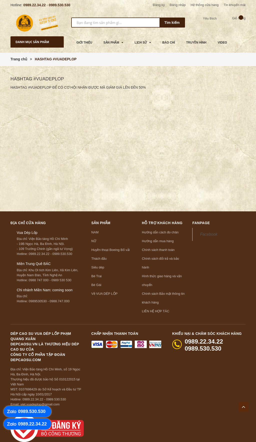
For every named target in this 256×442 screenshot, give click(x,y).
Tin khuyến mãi (235, 5)
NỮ (93, 241)
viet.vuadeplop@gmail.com (40, 404)
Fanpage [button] (201, 223)
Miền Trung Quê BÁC (34, 264)
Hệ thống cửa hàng (204, 5)
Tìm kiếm (172, 23)
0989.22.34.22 (34, 5)
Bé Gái (96, 285)
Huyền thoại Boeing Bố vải (110, 250)
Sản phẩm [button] (100, 223)
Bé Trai (96, 276)
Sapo (190, 435)
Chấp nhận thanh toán (114, 334)
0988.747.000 (60, 301)
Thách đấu (98, 258)
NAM (94, 232)
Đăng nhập (178, 5)
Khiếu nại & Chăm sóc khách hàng (207, 334)
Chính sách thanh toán (158, 250)
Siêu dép (97, 267)
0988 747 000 (39, 280)
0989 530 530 (62, 280)
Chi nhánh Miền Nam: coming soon (44, 290)
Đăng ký (159, 5)
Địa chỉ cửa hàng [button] (28, 223)
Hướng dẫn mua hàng (158, 241)
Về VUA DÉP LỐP (104, 294)
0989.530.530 (59, 5)
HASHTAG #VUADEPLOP (37, 78)
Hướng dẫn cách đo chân (160, 232)
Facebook (208, 234)
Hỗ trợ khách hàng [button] (162, 223)
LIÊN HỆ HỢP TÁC (155, 311)
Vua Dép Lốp (27, 233)
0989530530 (38, 301)
